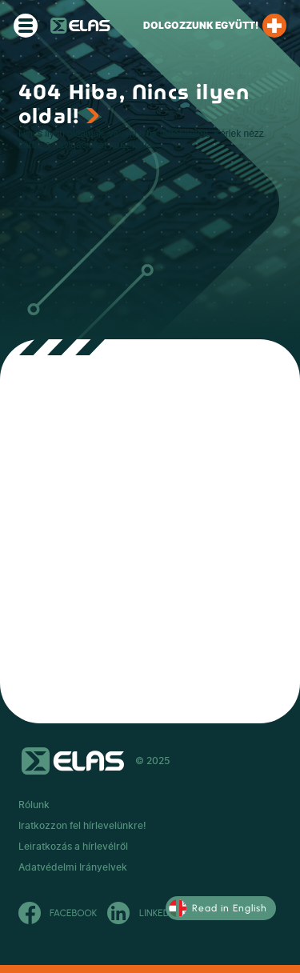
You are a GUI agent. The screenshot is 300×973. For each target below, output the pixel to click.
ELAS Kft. (80, 26)
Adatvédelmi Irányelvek (72, 867)
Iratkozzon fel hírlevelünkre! (82, 826)
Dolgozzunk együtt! (214, 26)
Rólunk (34, 805)
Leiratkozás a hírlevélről (73, 846)
